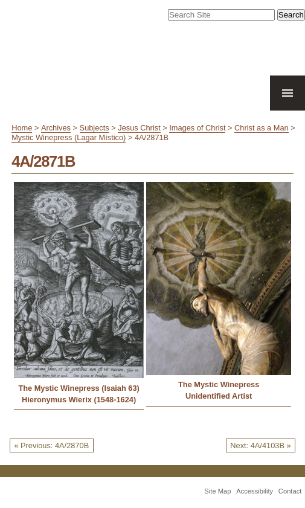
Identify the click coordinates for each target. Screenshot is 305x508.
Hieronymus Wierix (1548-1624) (79, 399)
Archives (56, 127)
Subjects (94, 127)
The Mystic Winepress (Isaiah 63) (78, 388)
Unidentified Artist (218, 395)
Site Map (217, 491)
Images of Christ (197, 127)
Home (21, 127)
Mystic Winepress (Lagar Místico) (68, 137)
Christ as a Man (261, 127)
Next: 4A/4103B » (260, 445)
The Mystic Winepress (218, 384)
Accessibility (254, 491)
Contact (290, 491)
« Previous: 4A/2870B (51, 445)
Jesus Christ (139, 127)
